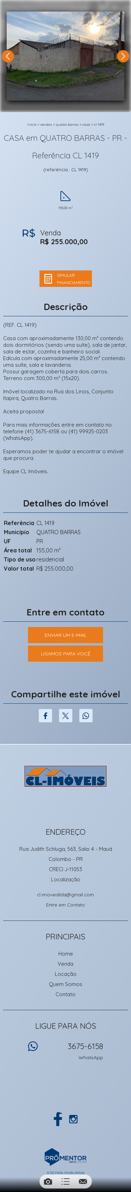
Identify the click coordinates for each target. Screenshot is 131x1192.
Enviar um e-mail (66, 635)
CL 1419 (99, 124)
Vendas (46, 124)
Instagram (73, 1119)
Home (65, 953)
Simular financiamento (73, 279)
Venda (65, 963)
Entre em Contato (65, 905)
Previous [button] (8, 56)
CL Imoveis (65, 776)
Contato (65, 994)
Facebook (45, 715)
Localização (65, 879)
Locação (66, 974)
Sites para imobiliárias (66, 1173)
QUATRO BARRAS (67, 124)
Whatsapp (86, 715)
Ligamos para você (65, 653)
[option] (65, 56)
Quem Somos (65, 984)
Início (31, 124)
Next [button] (123, 56)
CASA (86, 124)
